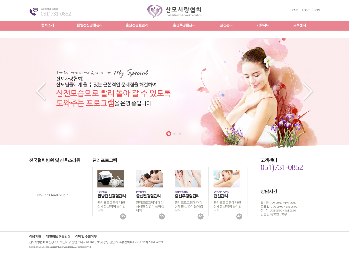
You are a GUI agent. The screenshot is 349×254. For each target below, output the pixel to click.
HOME (294, 9)
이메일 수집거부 (86, 236)
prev (40, 91)
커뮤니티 (262, 25)
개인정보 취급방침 (58, 236)
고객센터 (299, 25)
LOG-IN (306, 9)
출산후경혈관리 (184, 25)
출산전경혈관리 (137, 25)
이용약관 (35, 236)
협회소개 (47, 25)
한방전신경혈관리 (89, 25)
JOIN (317, 9)
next (308, 91)
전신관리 (226, 25)
